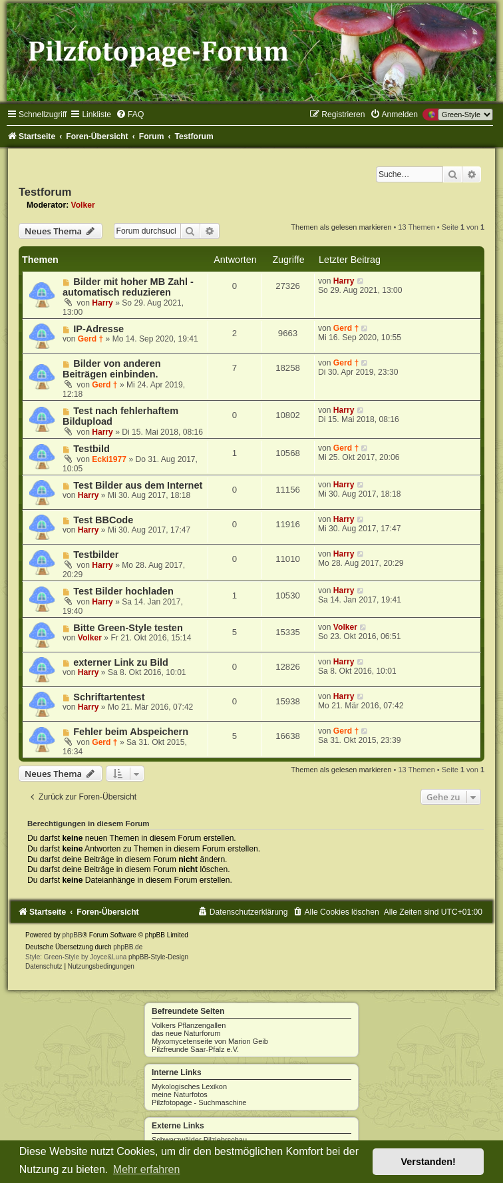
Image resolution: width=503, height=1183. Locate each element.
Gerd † (90, 339)
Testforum (45, 192)
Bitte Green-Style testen (128, 627)
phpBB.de (127, 947)
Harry (102, 303)
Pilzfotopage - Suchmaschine (199, 1102)
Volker (83, 205)
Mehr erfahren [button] (146, 1169)
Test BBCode (103, 520)
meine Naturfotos (180, 1094)
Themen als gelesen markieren (341, 227)
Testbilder (95, 554)
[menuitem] (130, 114)
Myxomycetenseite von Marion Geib (210, 1041)
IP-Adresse (98, 329)
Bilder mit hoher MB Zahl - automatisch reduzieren (128, 287)
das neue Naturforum (186, 1033)
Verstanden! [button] (428, 1161)
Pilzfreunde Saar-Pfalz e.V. (195, 1049)
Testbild (91, 448)
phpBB (73, 935)
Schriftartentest (108, 697)
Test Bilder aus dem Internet (137, 485)
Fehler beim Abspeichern (130, 731)
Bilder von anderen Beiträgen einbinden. (112, 368)
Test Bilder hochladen (123, 591)
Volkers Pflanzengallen (189, 1025)
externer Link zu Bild (120, 662)
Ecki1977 (109, 459)
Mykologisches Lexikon (189, 1086)
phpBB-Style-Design (158, 957)
